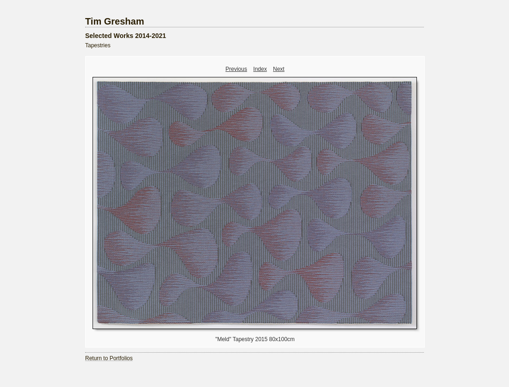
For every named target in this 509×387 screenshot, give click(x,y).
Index (260, 69)
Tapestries (98, 45)
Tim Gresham (114, 21)
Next (279, 69)
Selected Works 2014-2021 (125, 35)
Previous (236, 69)
